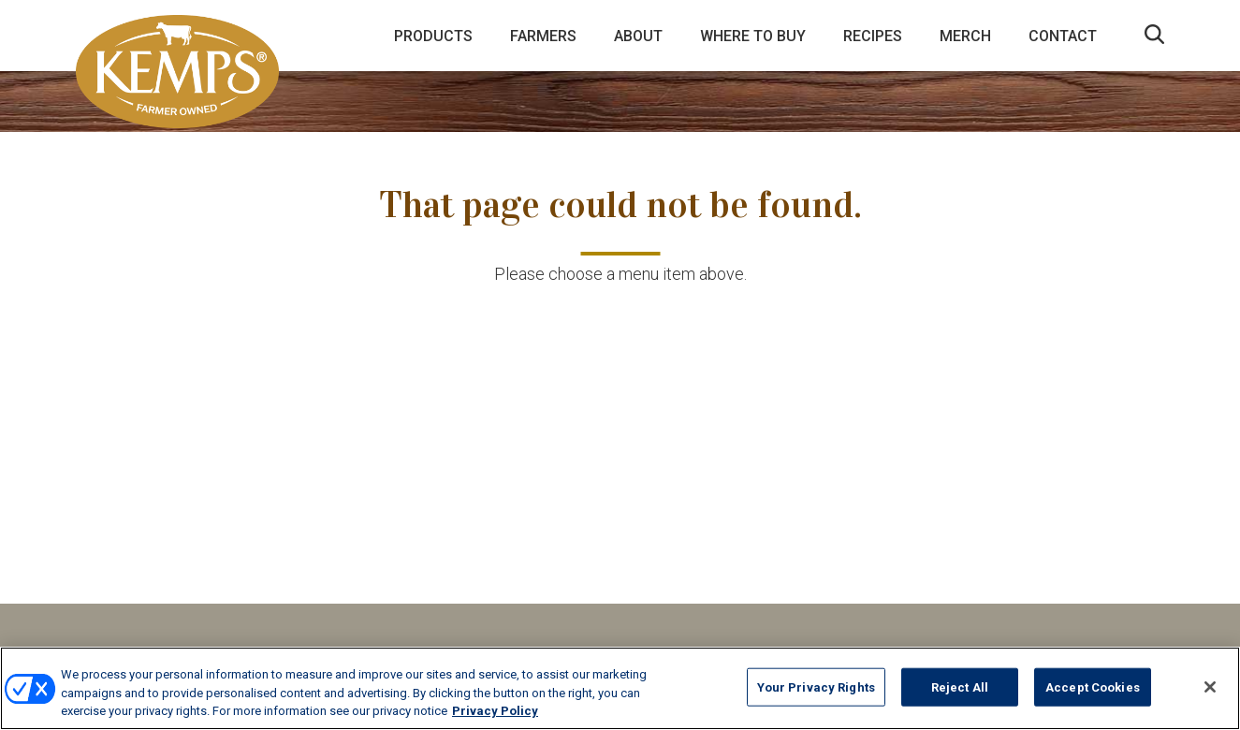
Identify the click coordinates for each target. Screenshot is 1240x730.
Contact (1062, 36)
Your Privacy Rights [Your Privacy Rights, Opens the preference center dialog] (816, 686)
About (638, 36)
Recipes (872, 36)
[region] (620, 688)
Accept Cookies (1092, 686)
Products (433, 36)
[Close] (1210, 687)
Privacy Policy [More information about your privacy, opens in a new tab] (495, 711)
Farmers (543, 36)
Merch (965, 36)
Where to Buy (753, 36)
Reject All (959, 686)
